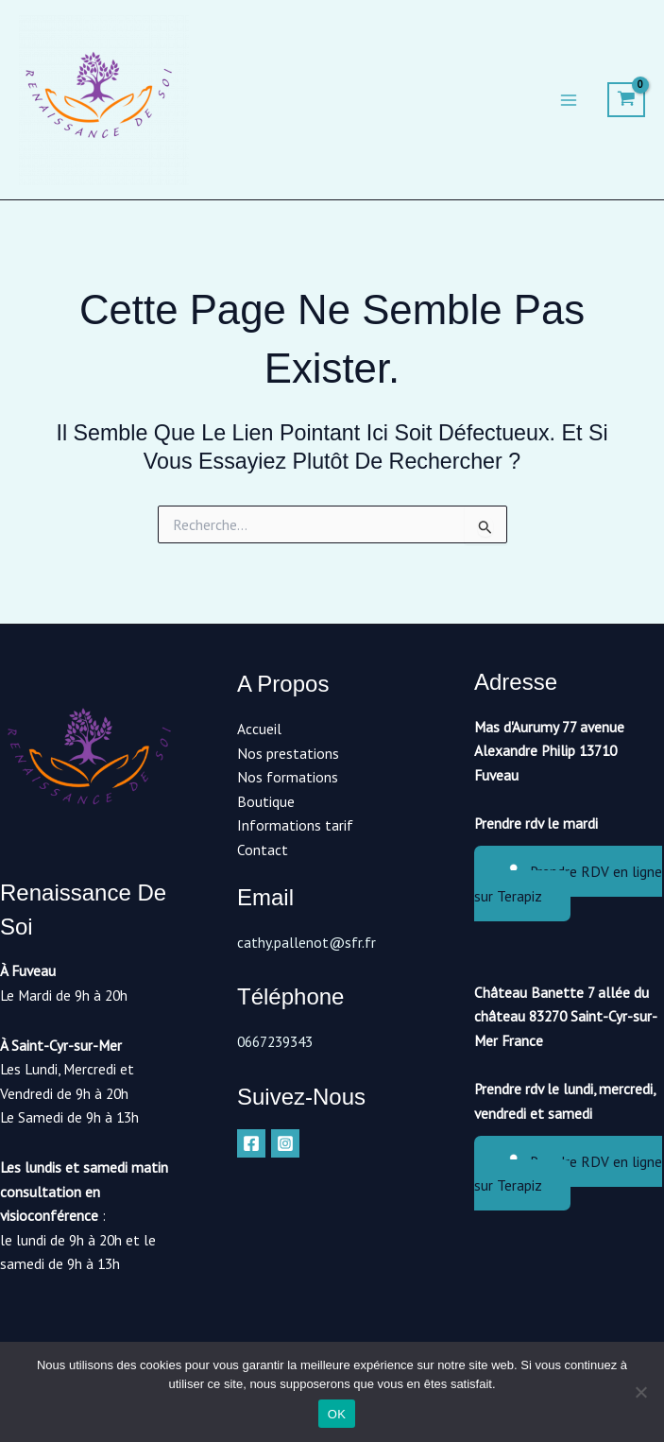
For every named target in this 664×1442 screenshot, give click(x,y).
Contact (262, 849)
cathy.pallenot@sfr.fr (306, 942)
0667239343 (275, 1041)
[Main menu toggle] (568, 100)
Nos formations (287, 776)
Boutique (266, 801)
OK (337, 1414)
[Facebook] (251, 1143)
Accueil (259, 728)
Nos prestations (288, 753)
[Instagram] (285, 1143)
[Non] (640, 1391)
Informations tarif (295, 824)
